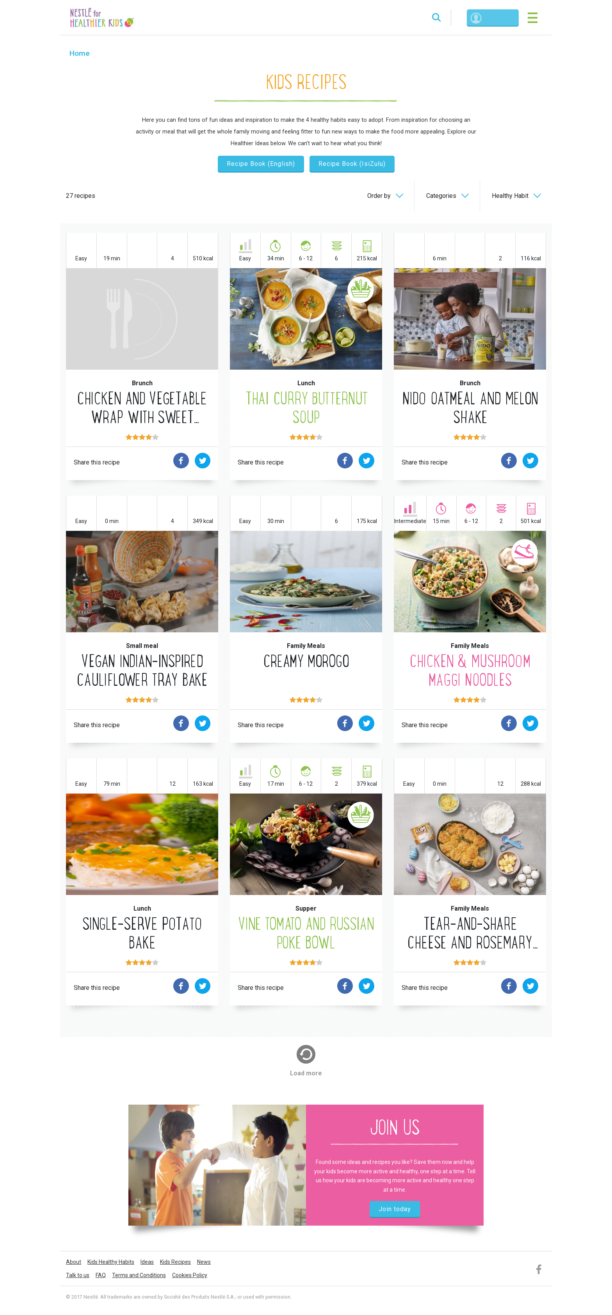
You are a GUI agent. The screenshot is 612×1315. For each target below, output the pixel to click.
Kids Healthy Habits (110, 1264)
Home (80, 54)
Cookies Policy (189, 1277)
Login (495, 18)
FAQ (101, 1277)
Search (428, 18)
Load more (306, 1074)
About (73, 1264)
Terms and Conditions (139, 1277)
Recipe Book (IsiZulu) (352, 164)
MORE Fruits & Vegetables (306, 360)
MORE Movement (470, 622)
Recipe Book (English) (261, 164)
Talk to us (77, 1277)
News (204, 1264)
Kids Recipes (175, 1264)
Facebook (539, 1270)
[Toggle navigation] (532, 18)
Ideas (147, 1264)
